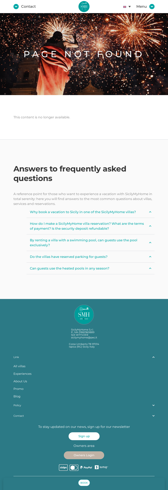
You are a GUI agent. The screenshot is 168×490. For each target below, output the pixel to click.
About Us (20, 381)
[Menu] (152, 6)
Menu (141, 6)
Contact (28, 6)
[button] (84, 483)
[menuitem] (127, 6)
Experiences (22, 374)
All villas (19, 366)
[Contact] (16, 6)
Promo (18, 389)
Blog (16, 396)
